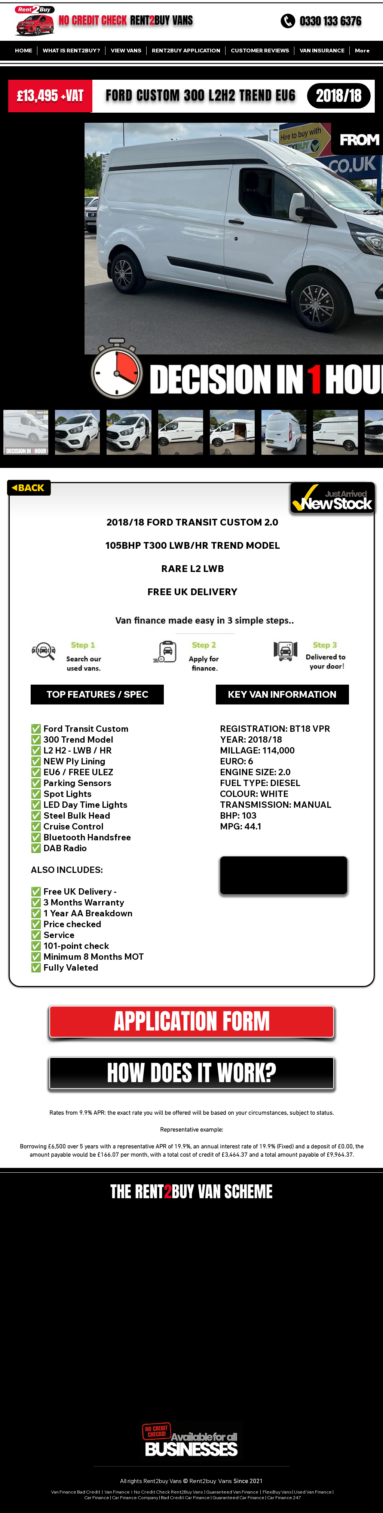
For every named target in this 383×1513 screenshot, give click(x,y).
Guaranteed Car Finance (238, 1497)
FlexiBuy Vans (277, 1492)
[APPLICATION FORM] (191, 1022)
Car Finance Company (135, 1497)
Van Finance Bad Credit (75, 1492)
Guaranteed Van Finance (232, 1492)
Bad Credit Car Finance (185, 1497)
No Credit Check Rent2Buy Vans (168, 1492)
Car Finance (96, 1497)
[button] (191, 1073)
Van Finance (117, 1492)
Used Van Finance (313, 1492)
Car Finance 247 (284, 1497)
